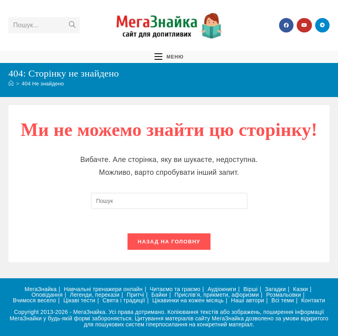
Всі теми (282, 300)
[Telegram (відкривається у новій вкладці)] (322, 25)
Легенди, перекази (94, 294)
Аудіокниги (222, 289)
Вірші (250, 289)
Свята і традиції (124, 300)
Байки (160, 294)
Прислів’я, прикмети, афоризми (216, 294)
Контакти (313, 300)
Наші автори (247, 300)
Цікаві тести (79, 300)
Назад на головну (169, 242)
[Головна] (11, 84)
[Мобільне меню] (169, 56)
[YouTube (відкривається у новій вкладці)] (304, 25)
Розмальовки (283, 294)
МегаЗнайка (40, 289)
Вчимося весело (34, 300)
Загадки (275, 289)
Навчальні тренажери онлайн (103, 289)
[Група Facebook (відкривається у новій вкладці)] (286, 25)
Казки (300, 289)
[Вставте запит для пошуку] (169, 201)
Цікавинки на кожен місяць (188, 300)
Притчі (135, 294)
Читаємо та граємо (175, 289)
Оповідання (47, 294)
